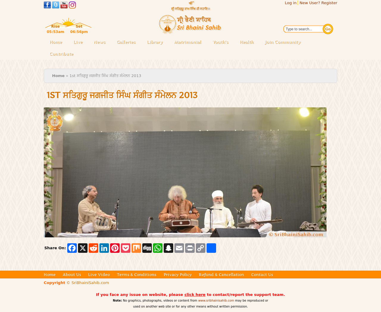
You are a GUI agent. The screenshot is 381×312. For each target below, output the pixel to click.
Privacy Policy (178, 274)
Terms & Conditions (136, 274)
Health (247, 42)
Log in (290, 3)
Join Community (283, 42)
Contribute (63, 54)
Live (79, 42)
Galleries (128, 42)
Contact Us (262, 274)
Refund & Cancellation (221, 274)
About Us (72, 274)
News (99, 42)
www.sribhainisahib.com (216, 300)
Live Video (99, 274)
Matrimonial (187, 42)
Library (156, 42)
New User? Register (318, 3)
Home (55, 42)
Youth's (220, 42)
